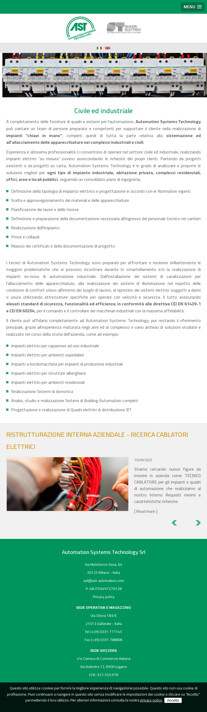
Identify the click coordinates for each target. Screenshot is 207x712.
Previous (176, 522)
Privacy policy (104, 596)
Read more (145, 511)
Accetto (173, 700)
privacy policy (151, 700)
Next (197, 522)
